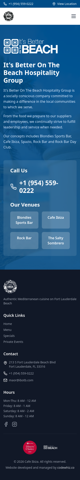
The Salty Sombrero (56, 240)
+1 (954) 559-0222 (21, 373)
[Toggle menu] (74, 16)
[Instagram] (14, 424)
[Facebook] (6, 424)
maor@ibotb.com (21, 380)
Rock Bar (24, 238)
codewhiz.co (65, 467)
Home (7, 324)
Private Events (13, 342)
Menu (7, 330)
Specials (9, 336)
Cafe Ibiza (56, 217)
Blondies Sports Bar (24, 220)
